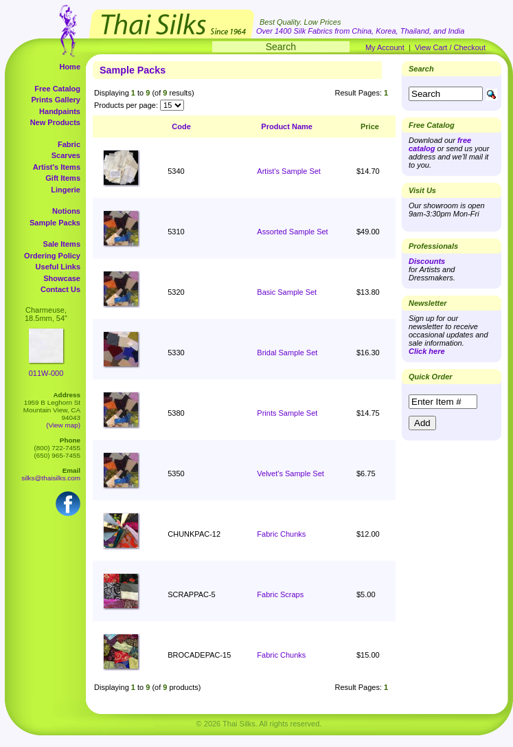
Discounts (427, 261)
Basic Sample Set (287, 292)
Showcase (61, 278)
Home (69, 67)
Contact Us (60, 289)
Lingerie (65, 190)
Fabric (69, 144)
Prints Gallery (55, 100)
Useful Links (58, 267)
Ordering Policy (52, 256)
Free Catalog (57, 89)
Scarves (66, 155)
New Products (55, 122)
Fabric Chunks (281, 534)
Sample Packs (55, 223)
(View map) (63, 425)
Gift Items (62, 178)
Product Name (286, 126)
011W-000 (46, 373)
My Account (384, 47)
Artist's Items (56, 167)
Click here (427, 351)
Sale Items (61, 244)
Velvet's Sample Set (290, 473)
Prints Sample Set (287, 413)
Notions (66, 211)
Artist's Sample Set (289, 171)
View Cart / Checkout (450, 47)
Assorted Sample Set (292, 231)
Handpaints (59, 111)
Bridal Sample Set (287, 352)
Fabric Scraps (280, 594)
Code (181, 126)
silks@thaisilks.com (50, 478)
